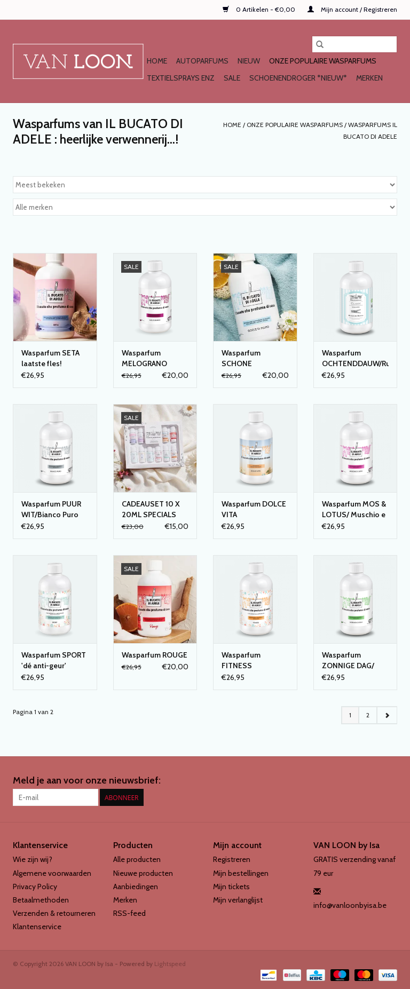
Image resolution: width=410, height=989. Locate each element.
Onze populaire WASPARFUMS (322, 61)
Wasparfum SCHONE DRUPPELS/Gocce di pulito (252, 358)
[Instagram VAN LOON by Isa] (388, 780)
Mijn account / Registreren (352, 9)
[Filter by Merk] (205, 207)
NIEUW (249, 61)
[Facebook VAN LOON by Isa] (370, 780)
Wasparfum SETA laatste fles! (50, 358)
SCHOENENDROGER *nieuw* (298, 78)
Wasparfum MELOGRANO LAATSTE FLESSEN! (154, 358)
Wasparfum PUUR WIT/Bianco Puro (51, 509)
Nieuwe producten (143, 873)
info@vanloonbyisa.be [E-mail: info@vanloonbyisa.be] (350, 905)
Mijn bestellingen (241, 873)
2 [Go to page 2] (367, 715)
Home (157, 61)
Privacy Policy (35, 886)
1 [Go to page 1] (350, 715)
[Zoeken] (354, 44)
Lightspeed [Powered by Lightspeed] (170, 964)
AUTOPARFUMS (202, 61)
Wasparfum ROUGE (154, 655)
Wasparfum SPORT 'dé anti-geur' (53, 660)
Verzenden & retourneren (54, 913)
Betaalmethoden (41, 900)
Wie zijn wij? (32, 859)
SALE (232, 78)
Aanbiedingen (135, 886)
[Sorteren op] (205, 184)
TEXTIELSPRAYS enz (181, 78)
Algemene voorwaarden (52, 873)
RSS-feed (129, 913)
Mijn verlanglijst (238, 900)
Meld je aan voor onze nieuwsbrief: (87, 780)
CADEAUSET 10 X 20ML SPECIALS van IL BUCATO (151, 509)
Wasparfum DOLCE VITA (254, 509)
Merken (369, 78)
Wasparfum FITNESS (241, 660)
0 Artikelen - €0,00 (260, 9)
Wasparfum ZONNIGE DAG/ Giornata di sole (349, 660)
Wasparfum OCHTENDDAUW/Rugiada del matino (355, 358)
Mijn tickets (231, 886)
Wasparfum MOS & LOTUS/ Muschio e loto (354, 509)
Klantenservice (37, 926)
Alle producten (137, 859)
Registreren (231, 859)
